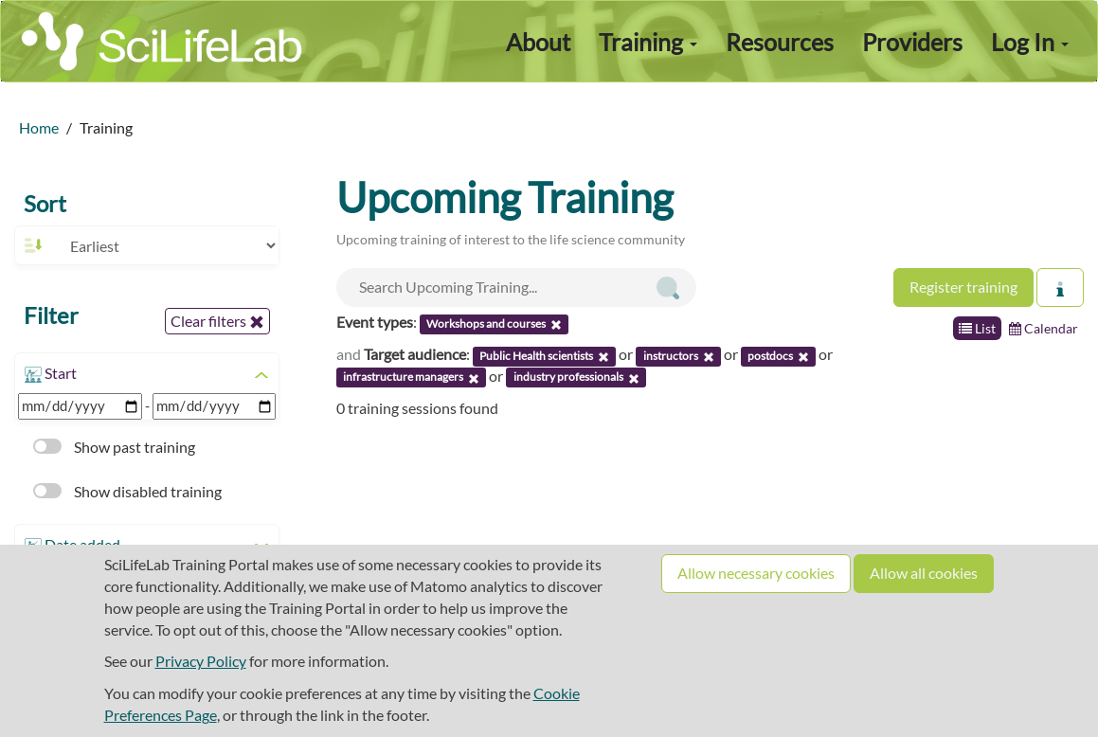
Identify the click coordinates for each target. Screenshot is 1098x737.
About (538, 41)
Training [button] (648, 41)
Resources (780, 41)
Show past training (114, 447)
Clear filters (217, 321)
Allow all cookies (924, 573)
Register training (963, 287)
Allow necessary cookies (756, 573)
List (977, 328)
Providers (912, 41)
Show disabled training (127, 491)
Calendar (1043, 328)
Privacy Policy (200, 661)
